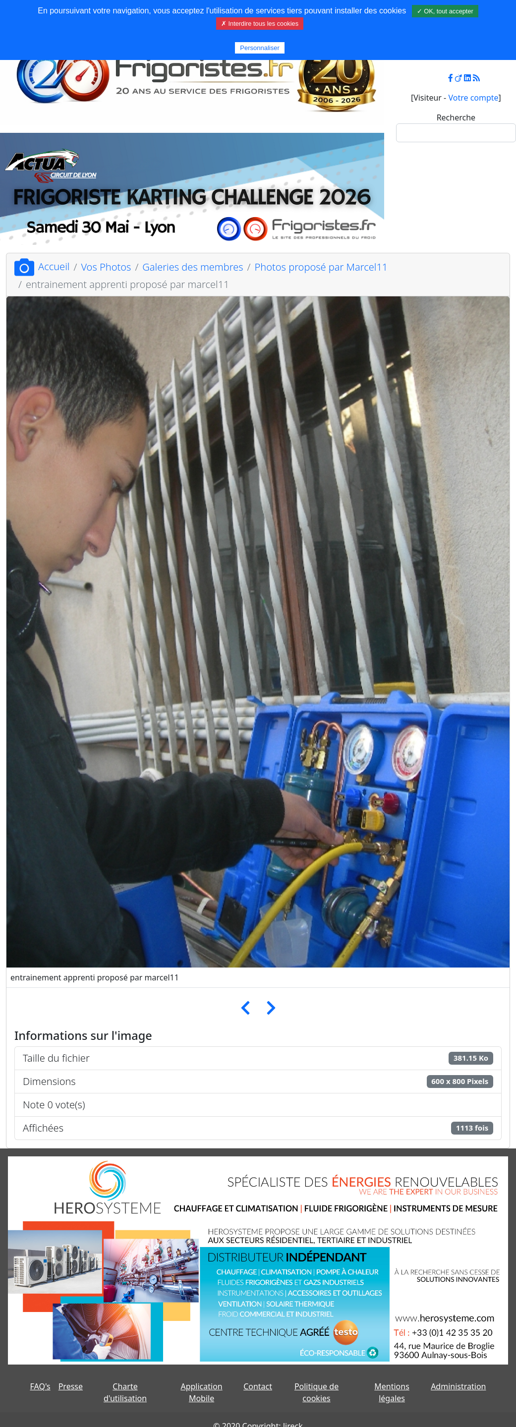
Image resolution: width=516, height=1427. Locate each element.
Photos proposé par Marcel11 (321, 267)
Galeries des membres (192, 267)
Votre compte (473, 97)
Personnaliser (260, 48)
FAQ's (40, 1386)
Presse (70, 1386)
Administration (458, 1386)
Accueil (41, 266)
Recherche (456, 117)
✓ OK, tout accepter (445, 11)
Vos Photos (106, 267)
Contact (257, 1386)
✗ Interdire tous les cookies (259, 23)
